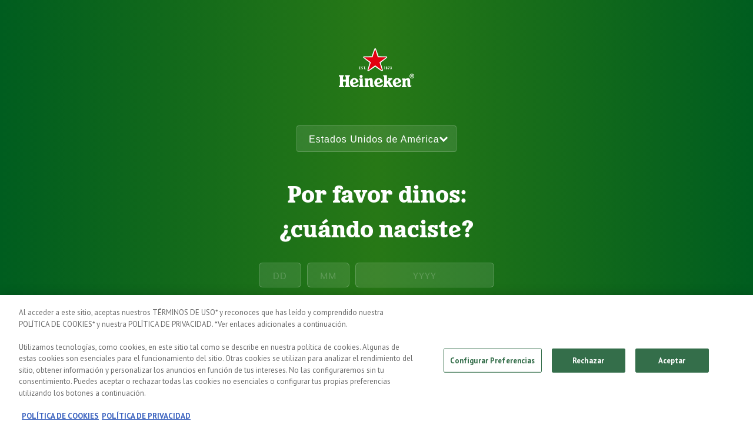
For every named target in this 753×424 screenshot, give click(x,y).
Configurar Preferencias (492, 364)
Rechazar (588, 364)
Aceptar (672, 364)
